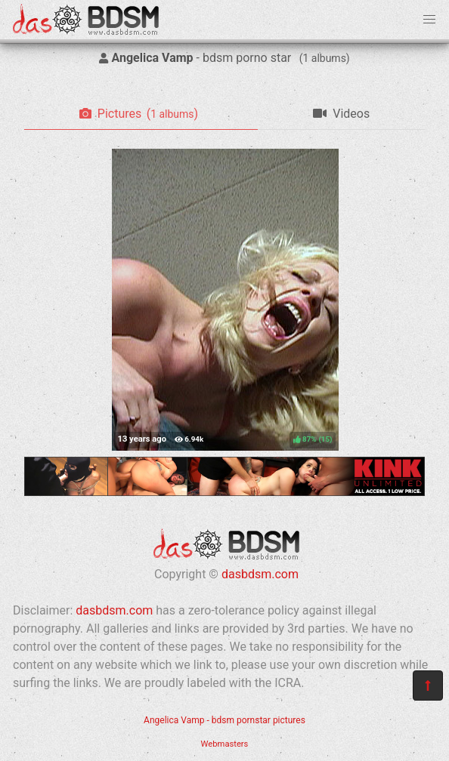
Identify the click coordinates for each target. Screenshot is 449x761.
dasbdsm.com (260, 574)
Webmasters (225, 744)
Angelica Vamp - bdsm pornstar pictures (224, 720)
